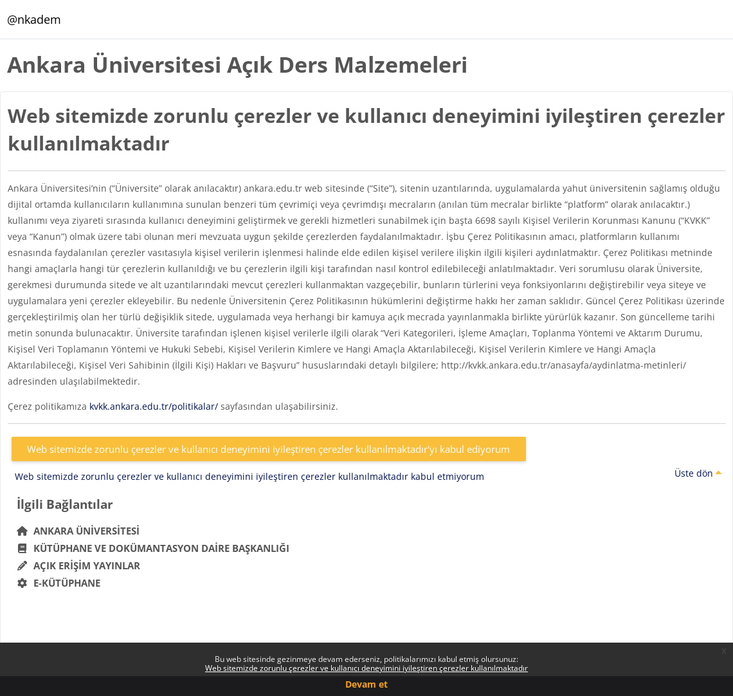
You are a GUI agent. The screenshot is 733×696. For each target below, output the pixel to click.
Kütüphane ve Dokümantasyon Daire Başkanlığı (153, 548)
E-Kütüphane (59, 582)
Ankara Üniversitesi (78, 530)
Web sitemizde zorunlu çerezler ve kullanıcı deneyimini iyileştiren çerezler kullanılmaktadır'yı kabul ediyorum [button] (268, 449)
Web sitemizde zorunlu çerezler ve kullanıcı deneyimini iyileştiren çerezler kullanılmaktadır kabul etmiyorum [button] (249, 476)
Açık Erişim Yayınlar (80, 565)
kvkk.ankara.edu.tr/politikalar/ (153, 406)
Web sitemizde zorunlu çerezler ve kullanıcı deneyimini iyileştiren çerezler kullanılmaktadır (366, 668)
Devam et (366, 684)
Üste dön (697, 473)
